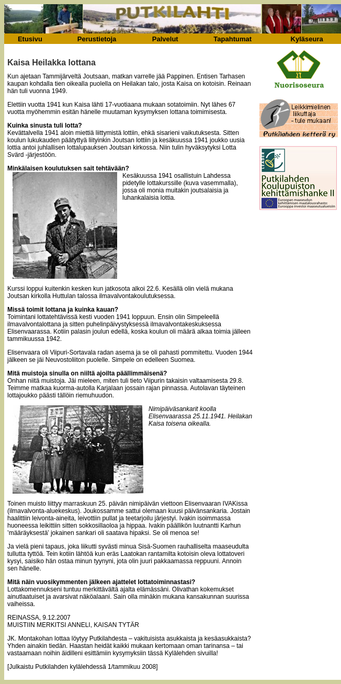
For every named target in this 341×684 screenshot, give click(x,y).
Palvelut (165, 39)
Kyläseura (307, 39)
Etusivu (30, 39)
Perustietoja (96, 39)
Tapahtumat (232, 39)
